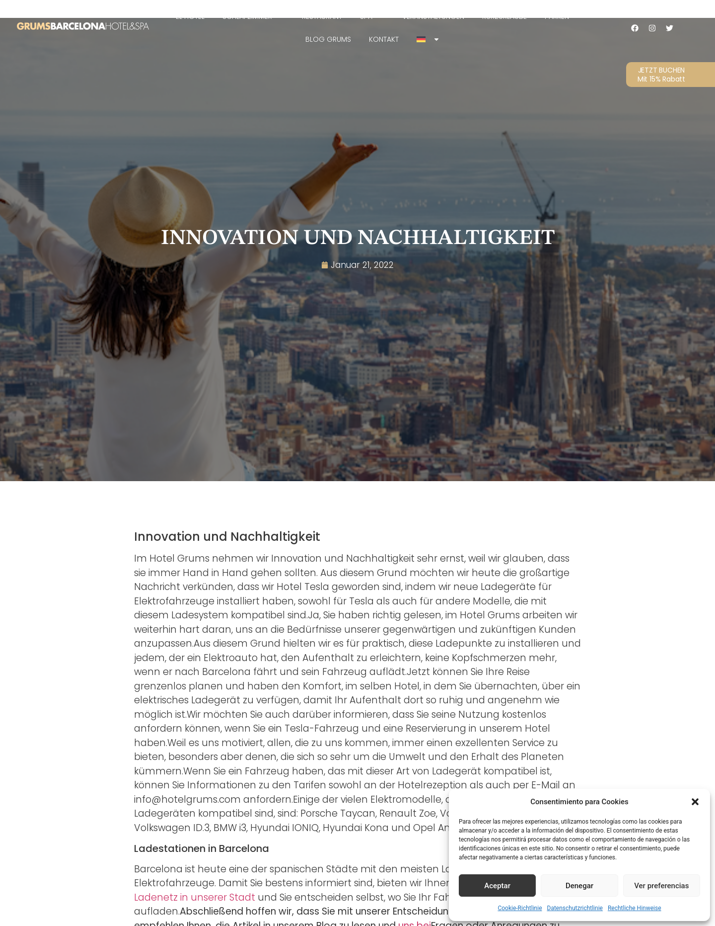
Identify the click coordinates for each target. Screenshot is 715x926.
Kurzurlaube (504, 16)
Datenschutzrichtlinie (575, 908)
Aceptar (497, 885)
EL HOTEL (190, 16)
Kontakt (384, 39)
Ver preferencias (661, 885)
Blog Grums (328, 39)
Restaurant (322, 16)
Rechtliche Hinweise (634, 908)
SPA (372, 16)
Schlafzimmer (253, 16)
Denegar (579, 885)
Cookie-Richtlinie (520, 908)
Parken (557, 16)
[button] (695, 802)
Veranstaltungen (433, 16)
